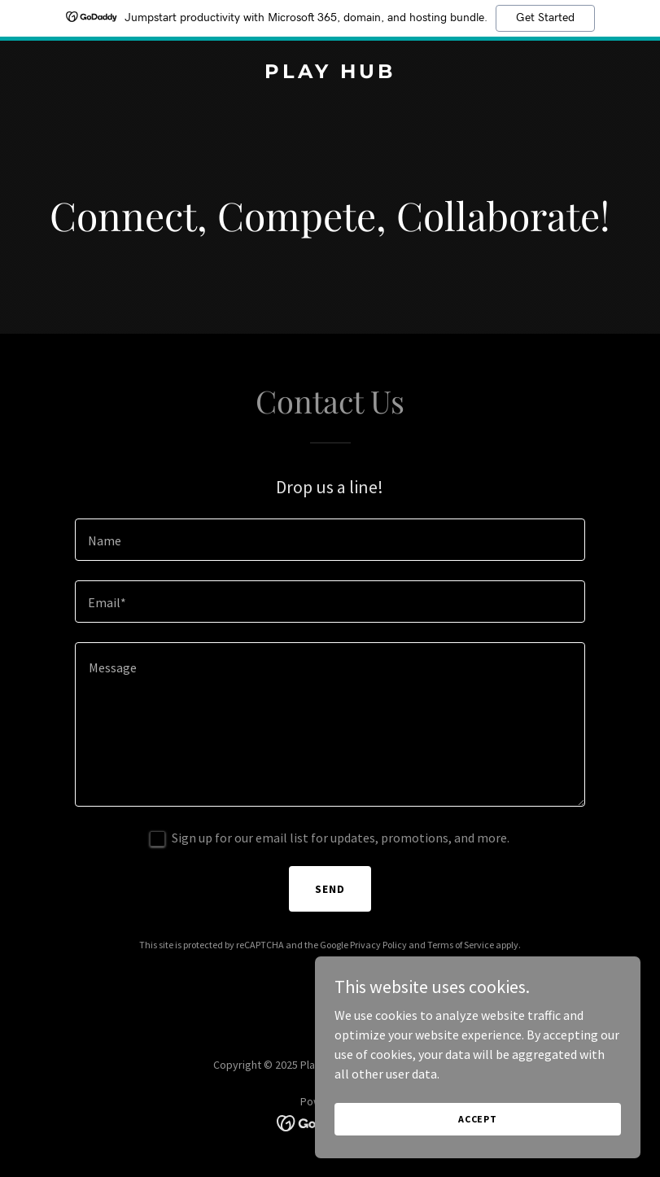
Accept (477, 1119)
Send (330, 889)
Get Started (545, 18)
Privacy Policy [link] (378, 945)
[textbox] (330, 539)
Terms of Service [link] (460, 945)
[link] (330, 73)
